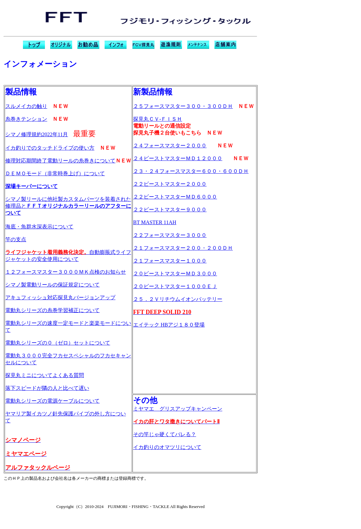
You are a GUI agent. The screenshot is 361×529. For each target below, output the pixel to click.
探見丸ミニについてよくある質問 (44, 375)
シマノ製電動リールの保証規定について (52, 284)
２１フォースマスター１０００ (170, 261)
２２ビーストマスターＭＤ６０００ (175, 197)
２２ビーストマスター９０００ (170, 209)
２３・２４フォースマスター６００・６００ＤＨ (191, 171)
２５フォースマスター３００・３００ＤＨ (183, 106)
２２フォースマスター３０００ (170, 235)
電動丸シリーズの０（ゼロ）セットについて (57, 343)
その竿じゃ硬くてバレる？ (164, 434)
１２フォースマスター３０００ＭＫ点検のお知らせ (65, 272)
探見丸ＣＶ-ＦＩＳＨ (157, 119)
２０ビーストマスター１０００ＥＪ (175, 286)
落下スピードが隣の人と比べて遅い (47, 388)
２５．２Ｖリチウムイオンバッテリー (177, 299)
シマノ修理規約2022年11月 (36, 134)
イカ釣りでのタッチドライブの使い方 (49, 148)
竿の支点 (15, 239)
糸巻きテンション (26, 119)
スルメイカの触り (26, 106)
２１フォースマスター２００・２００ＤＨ (183, 248)
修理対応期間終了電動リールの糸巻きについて (60, 160)
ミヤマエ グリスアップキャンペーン (177, 409)
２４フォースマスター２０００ (170, 145)
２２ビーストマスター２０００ (170, 184)
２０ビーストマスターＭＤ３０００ (175, 273)
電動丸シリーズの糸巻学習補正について (52, 310)
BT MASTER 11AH (154, 222)
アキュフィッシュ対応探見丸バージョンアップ (60, 297)
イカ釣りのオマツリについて (167, 447)
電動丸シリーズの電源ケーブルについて (52, 401)
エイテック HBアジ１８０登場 (169, 325)
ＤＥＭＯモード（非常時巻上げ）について (55, 173)
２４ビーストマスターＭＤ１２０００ (177, 158)
